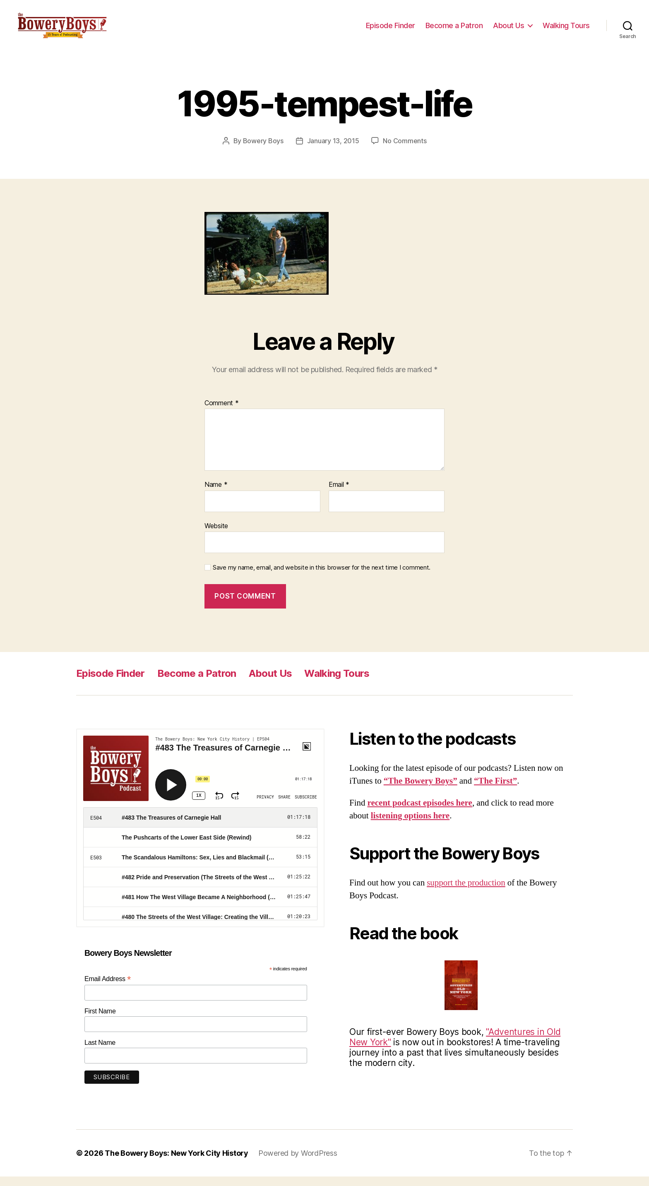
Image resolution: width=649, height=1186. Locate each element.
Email (339, 494)
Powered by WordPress (297, 1162)
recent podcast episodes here (420, 812)
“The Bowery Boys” (420, 790)
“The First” (495, 790)
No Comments (404, 151)
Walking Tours (566, 30)
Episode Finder (390, 30)
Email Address (107, 989)
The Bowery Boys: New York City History (176, 1162)
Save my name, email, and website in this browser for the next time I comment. (321, 577)
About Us (508, 30)
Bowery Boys (263, 151)
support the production (466, 892)
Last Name (99, 1052)
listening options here (410, 825)
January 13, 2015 (333, 151)
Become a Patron (454, 30)
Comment (221, 412)
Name (215, 494)
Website (216, 535)
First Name (100, 1020)
